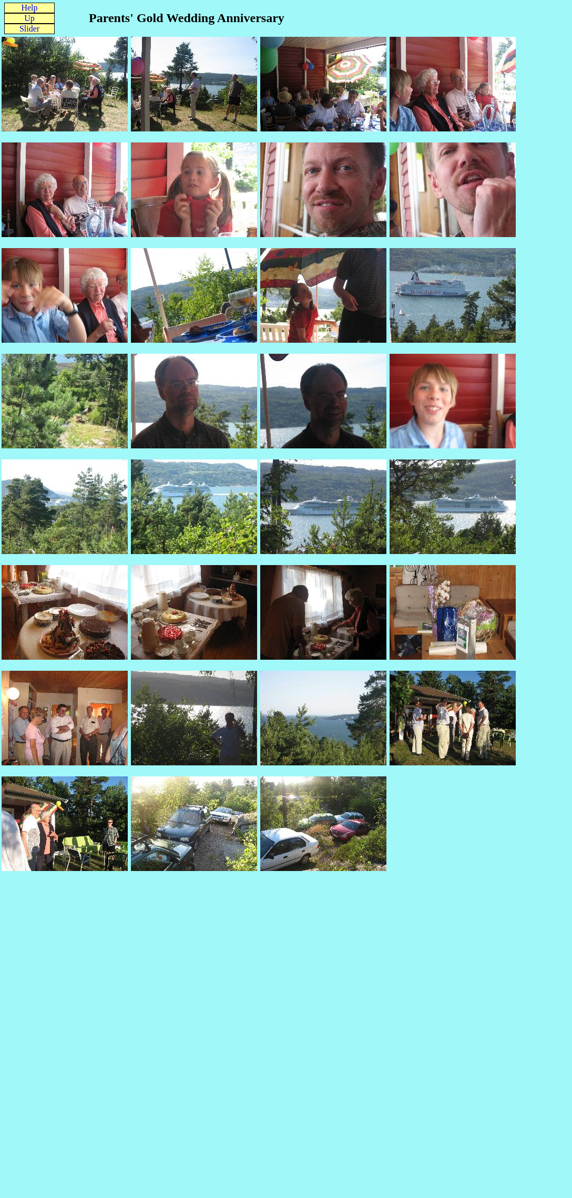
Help (29, 7)
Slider (29, 28)
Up (29, 18)
